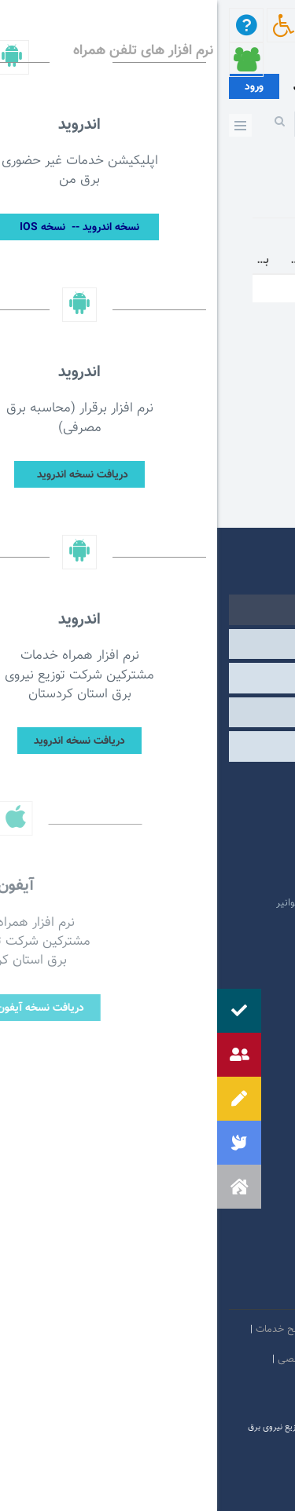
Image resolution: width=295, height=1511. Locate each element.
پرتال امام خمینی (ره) (209, 809)
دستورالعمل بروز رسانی (235, 1389)
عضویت (90, 88)
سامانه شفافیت (149, 1389)
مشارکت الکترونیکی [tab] (147, 746)
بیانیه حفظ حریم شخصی (112, 1359)
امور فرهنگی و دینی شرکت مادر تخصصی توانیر (156, 903)
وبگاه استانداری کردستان (203, 879)
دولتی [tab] (148, 609)
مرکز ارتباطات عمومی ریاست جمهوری (177, 785)
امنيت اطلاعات (180, 1329)
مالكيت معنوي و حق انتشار (227, 1359)
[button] (22, 1187)
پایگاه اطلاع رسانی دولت (203, 856)
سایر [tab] (147, 712)
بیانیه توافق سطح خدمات (90, 1329)
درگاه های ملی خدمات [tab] (147, 678)
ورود (37, 87)
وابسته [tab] (147, 644)
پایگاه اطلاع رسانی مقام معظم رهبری (177, 832)
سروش (178, 1291)
